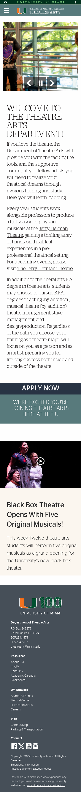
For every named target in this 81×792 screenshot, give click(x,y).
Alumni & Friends (22, 696)
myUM (15, 666)
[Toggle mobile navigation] (6, 10)
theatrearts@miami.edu (26, 646)
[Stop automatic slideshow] (40, 83)
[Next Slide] (52, 83)
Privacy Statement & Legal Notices (31, 768)
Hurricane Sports (22, 705)
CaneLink (17, 671)
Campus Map (19, 725)
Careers (16, 709)
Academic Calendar (23, 675)
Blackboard (18, 680)
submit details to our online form (46, 785)
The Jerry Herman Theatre (45, 268)
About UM (17, 662)
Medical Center (20, 700)
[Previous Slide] (29, 83)
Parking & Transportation (27, 729)
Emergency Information (25, 764)
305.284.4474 (19, 637)
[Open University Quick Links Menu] (75, 2)
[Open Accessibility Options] (5, 2)
